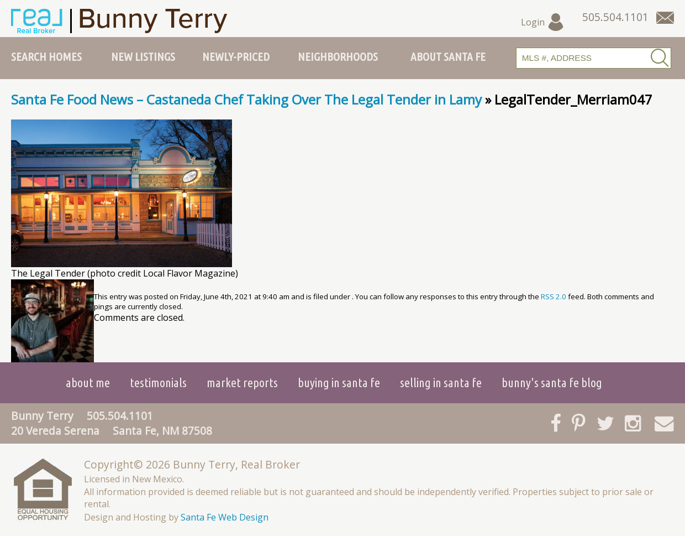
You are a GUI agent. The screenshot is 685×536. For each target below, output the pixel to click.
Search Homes (46, 56)
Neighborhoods (338, 56)
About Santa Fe (448, 56)
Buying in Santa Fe (339, 382)
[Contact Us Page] (665, 18)
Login (543, 22)
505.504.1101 (120, 415)
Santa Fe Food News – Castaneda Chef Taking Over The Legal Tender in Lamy (246, 99)
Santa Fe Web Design (224, 517)
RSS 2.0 (553, 296)
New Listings (143, 56)
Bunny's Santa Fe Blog (552, 382)
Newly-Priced (236, 56)
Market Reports (242, 382)
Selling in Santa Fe (441, 382)
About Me (88, 382)
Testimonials (158, 382)
